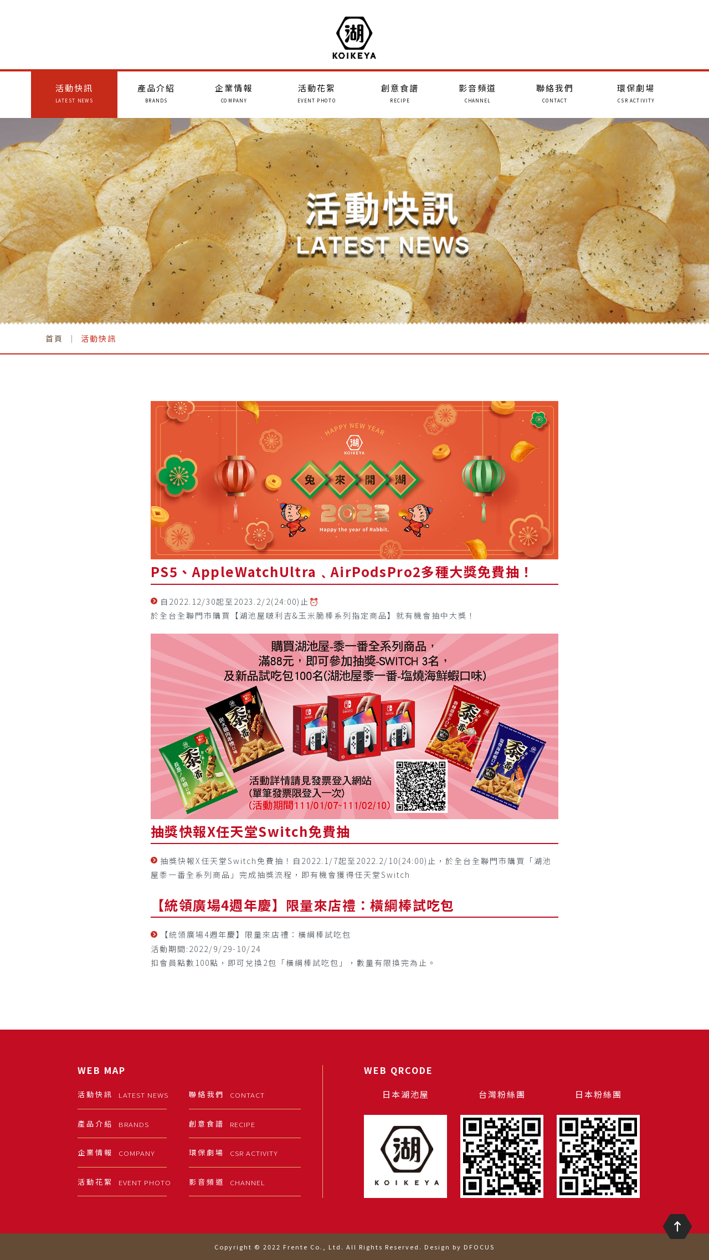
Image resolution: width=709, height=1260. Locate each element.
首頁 (54, 338)
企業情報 (234, 93)
